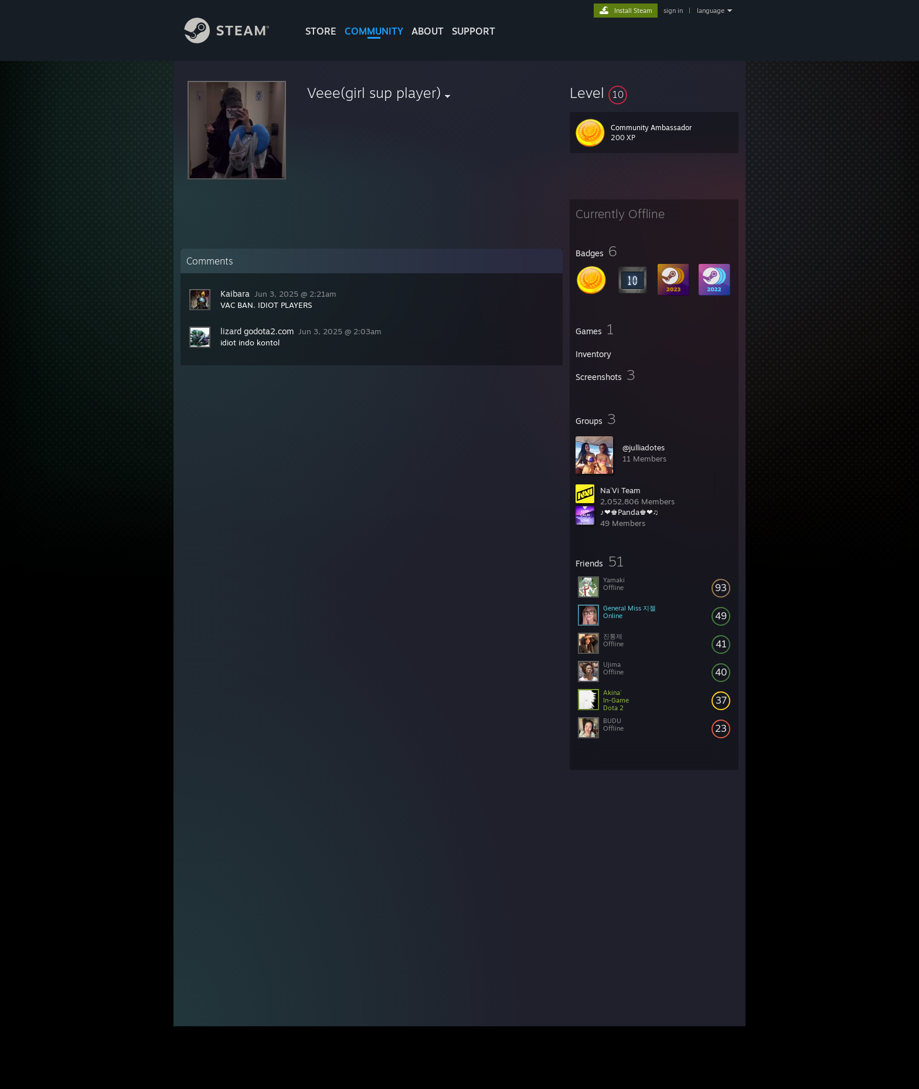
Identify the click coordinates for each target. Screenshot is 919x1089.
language (710, 10)
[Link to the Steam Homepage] (235, 40)
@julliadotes (643, 447)
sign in (673, 10)
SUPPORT (473, 31)
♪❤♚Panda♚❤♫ (629, 512)
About (427, 31)
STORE (320, 31)
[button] (654, 92)
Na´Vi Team (620, 490)
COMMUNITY (374, 31)
